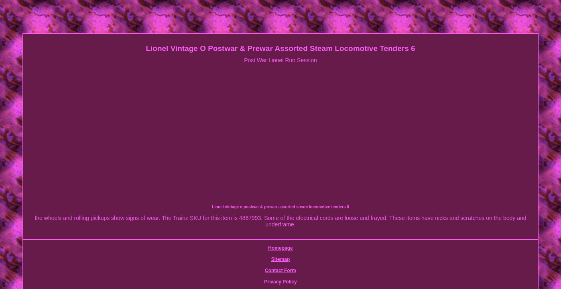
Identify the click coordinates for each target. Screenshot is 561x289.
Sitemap (230, 239)
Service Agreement (343, 239)
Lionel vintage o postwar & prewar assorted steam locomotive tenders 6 (103, 208)
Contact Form (261, 239)
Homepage (202, 239)
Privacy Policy (299, 239)
